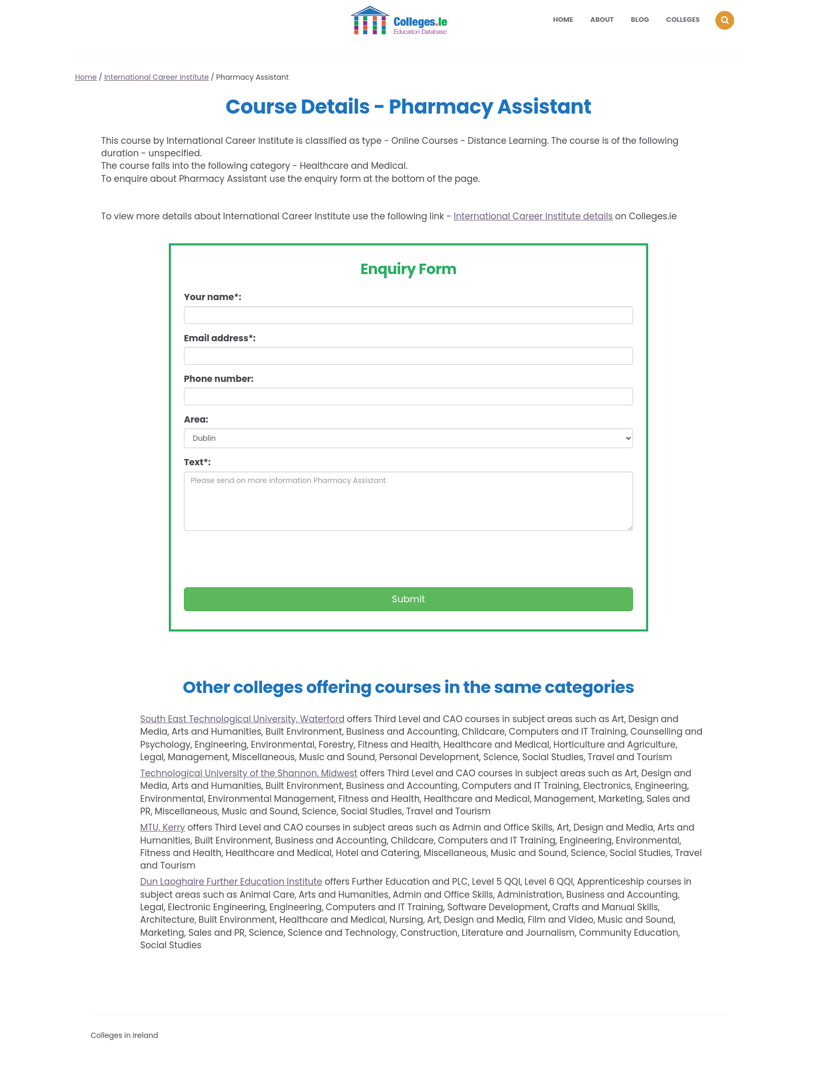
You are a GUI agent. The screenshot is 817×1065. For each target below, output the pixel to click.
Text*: (197, 462)
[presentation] (263, 559)
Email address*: (220, 338)
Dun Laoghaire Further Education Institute (231, 881)
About (602, 19)
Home (563, 19)
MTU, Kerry (162, 827)
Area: (196, 419)
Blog (640, 19)
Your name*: (212, 297)
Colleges (683, 19)
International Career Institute (156, 77)
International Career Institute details (533, 216)
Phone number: (218, 379)
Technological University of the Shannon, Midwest (248, 773)
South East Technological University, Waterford (242, 719)
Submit (408, 598)
